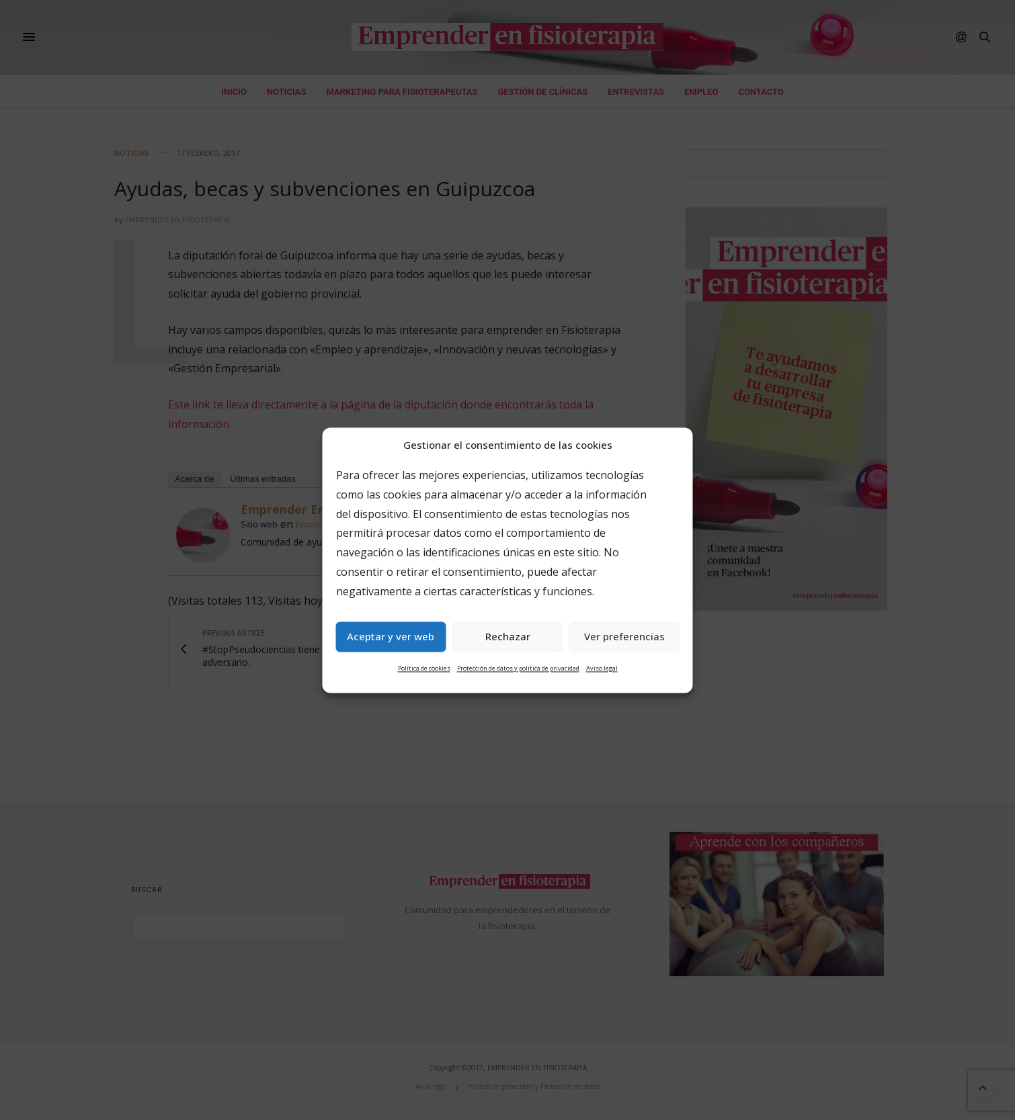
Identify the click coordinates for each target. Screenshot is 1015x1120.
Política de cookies (424, 668)
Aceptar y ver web (390, 637)
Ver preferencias (624, 637)
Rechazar (507, 637)
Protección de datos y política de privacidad (518, 668)
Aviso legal (602, 668)
